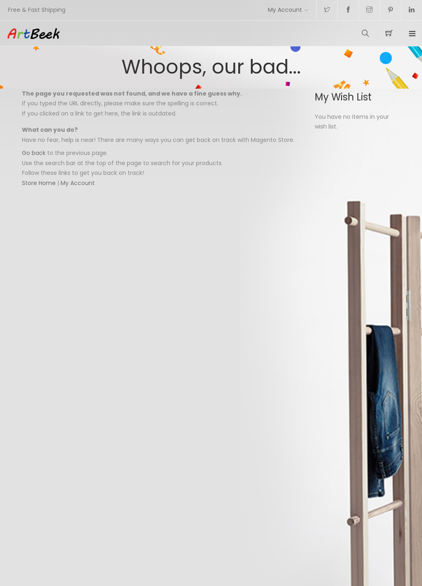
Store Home (39, 183)
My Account (285, 10)
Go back (34, 153)
